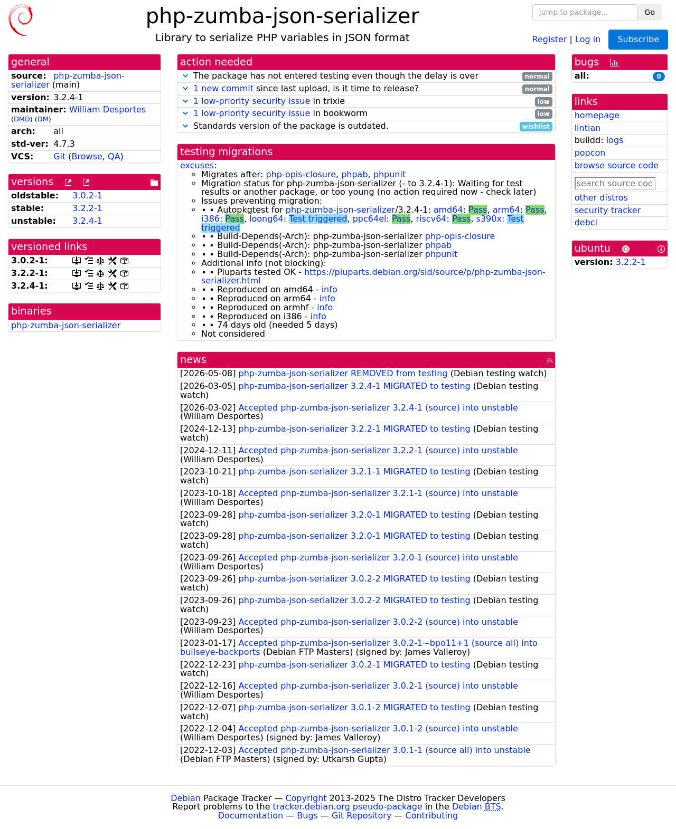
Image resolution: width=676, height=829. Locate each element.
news (193, 360)
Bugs (307, 816)
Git (59, 156)
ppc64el (370, 219)
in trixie (366, 101)
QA (114, 156)
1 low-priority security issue (251, 101)
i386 (210, 219)
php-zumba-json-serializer (65, 325)
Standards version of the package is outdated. (366, 126)
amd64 (448, 210)
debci (586, 222)
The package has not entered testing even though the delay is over (366, 76)
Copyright (305, 798)
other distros (601, 198)
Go (650, 12)
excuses (197, 165)
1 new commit (223, 88)
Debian (186, 798)
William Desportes (107, 109)
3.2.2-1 (87, 208)
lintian (588, 128)
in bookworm (366, 113)
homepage (597, 115)
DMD (22, 119)
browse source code (617, 165)
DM (43, 119)
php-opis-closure (301, 174)
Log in (587, 39)
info (329, 289)
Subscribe (638, 39)
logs (615, 140)
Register (549, 39)
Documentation (250, 816)
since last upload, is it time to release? (366, 88)
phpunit (389, 174)
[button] (185, 76)
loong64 (266, 219)
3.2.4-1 (87, 221)
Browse (87, 156)
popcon (590, 153)
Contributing (432, 816)
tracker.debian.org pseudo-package (347, 807)
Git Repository (361, 816)
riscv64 (431, 219)
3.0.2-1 (87, 195)
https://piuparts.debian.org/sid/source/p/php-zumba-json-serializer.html (373, 276)
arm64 (506, 210)
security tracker (608, 210)
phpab (354, 174)
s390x (489, 219)
